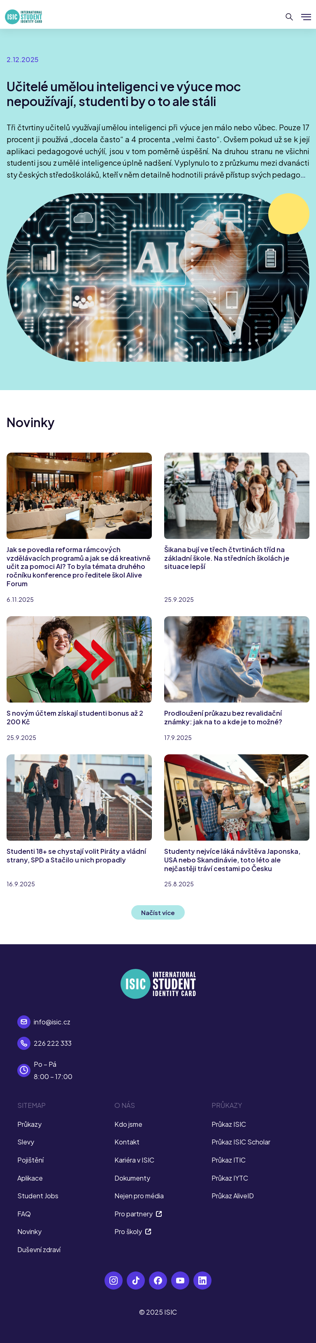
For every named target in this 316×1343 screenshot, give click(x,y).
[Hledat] (289, 17)
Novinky (29, 1231)
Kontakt (126, 1141)
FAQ (24, 1213)
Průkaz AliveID (232, 1195)
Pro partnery (138, 1213)
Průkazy (29, 1124)
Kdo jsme (128, 1124)
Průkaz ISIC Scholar (240, 1141)
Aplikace (30, 1178)
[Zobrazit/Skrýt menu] (306, 17)
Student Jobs (37, 1195)
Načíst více (158, 912)
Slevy (25, 1141)
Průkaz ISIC (228, 1124)
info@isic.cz (52, 1021)
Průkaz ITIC (228, 1160)
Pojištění (30, 1160)
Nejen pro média (139, 1195)
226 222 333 (53, 1043)
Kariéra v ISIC (134, 1160)
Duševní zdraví (38, 1249)
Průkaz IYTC (229, 1178)
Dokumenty (132, 1178)
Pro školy (132, 1231)
